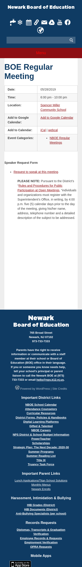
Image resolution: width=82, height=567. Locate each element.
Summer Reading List (41, 455)
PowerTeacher (41, 438)
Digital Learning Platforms (41, 421)
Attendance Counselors (41, 409)
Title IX (40, 460)
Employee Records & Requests (41, 538)
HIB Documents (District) (41, 509)
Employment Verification (41, 542)
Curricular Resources (40, 413)
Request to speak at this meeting (36, 172)
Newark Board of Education (41, 7)
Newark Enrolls (41, 489)
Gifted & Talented (41, 426)
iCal (43, 130)
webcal (53, 130)
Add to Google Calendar (56, 117)
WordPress (43, 388)
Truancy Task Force (41, 464)
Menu (41, 53)
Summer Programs (41, 451)
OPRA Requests (41, 546)
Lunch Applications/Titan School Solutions (41, 480)
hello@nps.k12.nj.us (50, 379)
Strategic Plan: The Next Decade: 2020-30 (41, 447)
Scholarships (41, 443)
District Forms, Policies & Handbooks (41, 417)
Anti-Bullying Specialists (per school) (41, 513)
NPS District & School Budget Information (41, 434)
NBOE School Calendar (41, 404)
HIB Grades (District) (41, 505)
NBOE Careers (41, 430)
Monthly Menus (41, 484)
